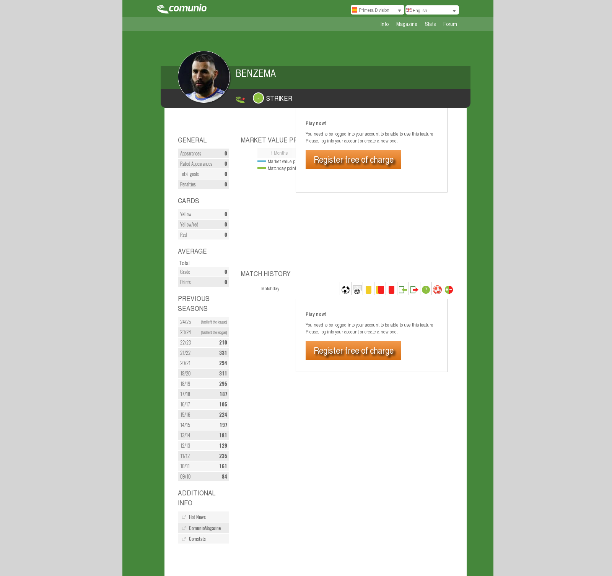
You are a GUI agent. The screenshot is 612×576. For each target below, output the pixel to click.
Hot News (197, 517)
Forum (450, 24)
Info (385, 24)
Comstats (197, 538)
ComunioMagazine (205, 528)
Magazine (406, 24)
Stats (430, 24)
